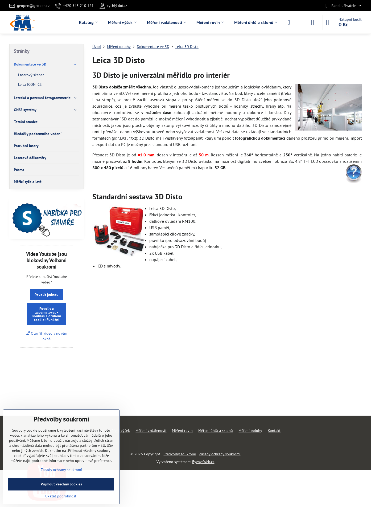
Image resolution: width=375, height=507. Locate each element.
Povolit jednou (47, 294)
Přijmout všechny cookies (61, 484)
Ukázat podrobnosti (61, 496)
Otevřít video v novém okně (46, 336)
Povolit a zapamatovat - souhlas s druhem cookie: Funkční (46, 314)
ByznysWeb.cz (203, 461)
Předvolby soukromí (179, 454)
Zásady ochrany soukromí (219, 454)
